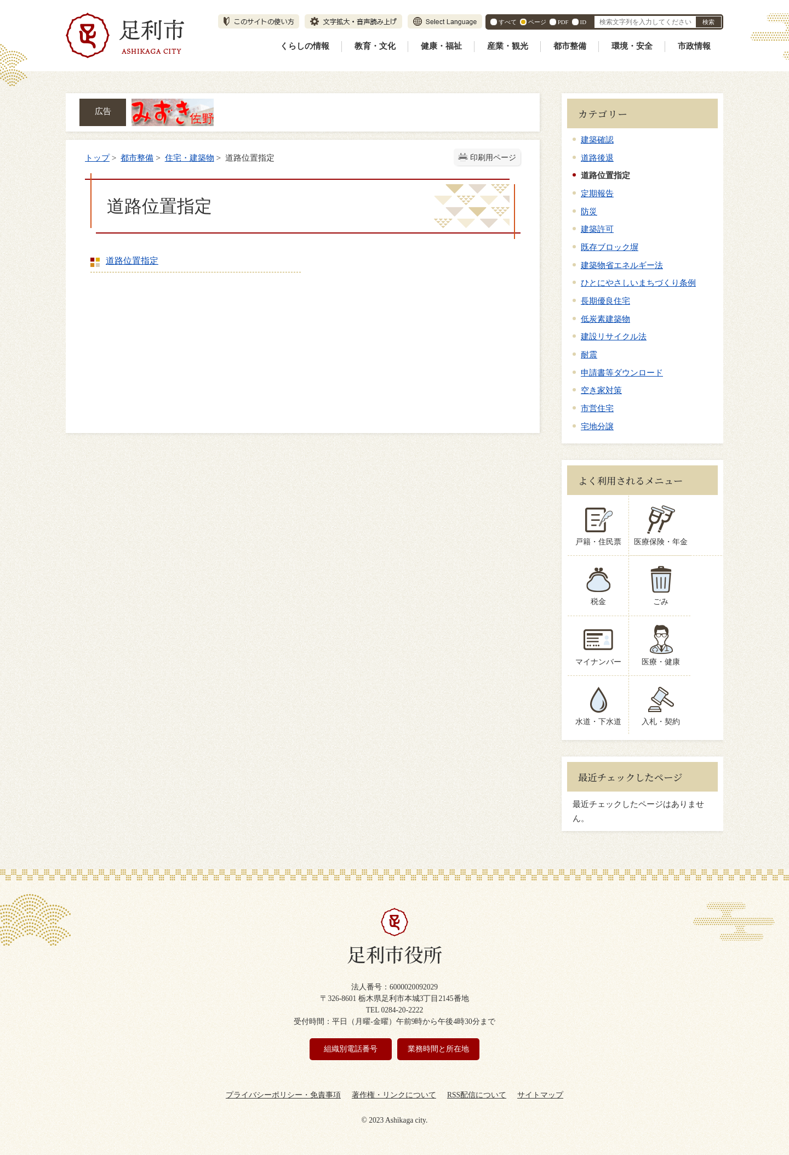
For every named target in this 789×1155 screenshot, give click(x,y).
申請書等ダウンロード (622, 372)
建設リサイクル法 (614, 336)
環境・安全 (632, 46)
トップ (97, 157)
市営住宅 (597, 408)
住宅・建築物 (189, 157)
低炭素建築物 (605, 318)
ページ (537, 22)
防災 (589, 211)
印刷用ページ (493, 157)
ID (583, 22)
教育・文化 (375, 46)
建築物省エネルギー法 (622, 265)
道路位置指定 (132, 260)
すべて (508, 22)
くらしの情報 (304, 46)
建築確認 (597, 139)
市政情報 (694, 46)
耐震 (589, 354)
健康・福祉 (441, 46)
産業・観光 (507, 46)
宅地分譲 (597, 426)
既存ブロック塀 (609, 247)
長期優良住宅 (605, 300)
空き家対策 (601, 390)
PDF (563, 22)
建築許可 (597, 229)
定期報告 (597, 193)
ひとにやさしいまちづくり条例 (638, 282)
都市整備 (569, 46)
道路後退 (597, 157)
